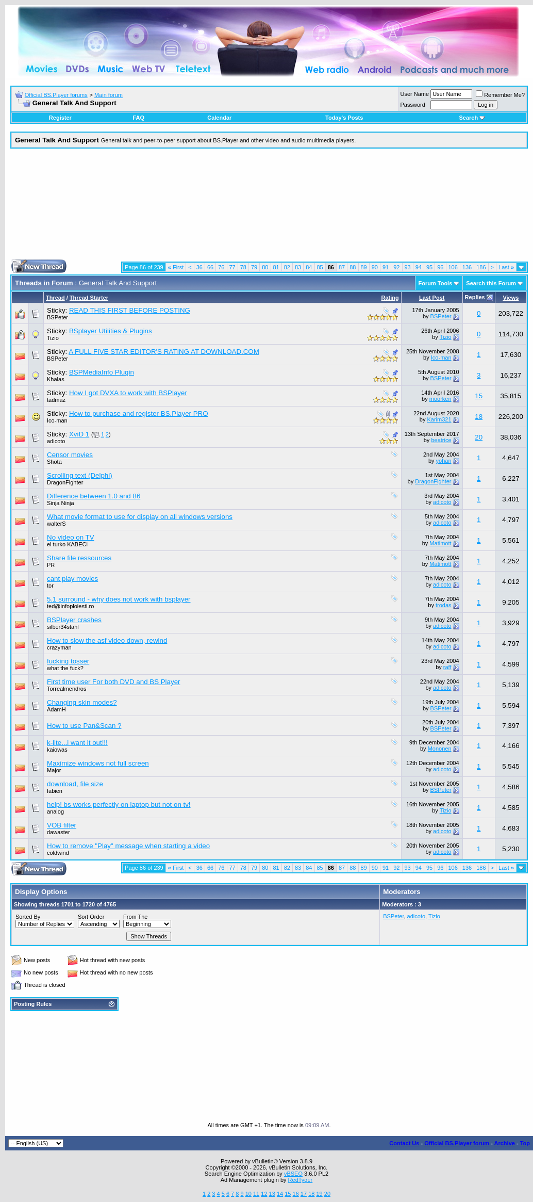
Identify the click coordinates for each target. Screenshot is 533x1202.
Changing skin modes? (82, 702)
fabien (54, 791)
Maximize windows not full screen (98, 763)
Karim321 (439, 419)
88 (352, 267)
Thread (55, 298)
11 (256, 1194)
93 (408, 267)
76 (221, 267)
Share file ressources (79, 558)
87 (342, 267)
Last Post (432, 298)
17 (304, 1194)
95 (429, 267)
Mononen (440, 748)
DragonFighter (65, 482)
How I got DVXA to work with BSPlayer (128, 393)
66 (210, 267)
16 (296, 1194)
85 (320, 267)
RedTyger (300, 1180)
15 (478, 396)
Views (511, 298)
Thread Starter (89, 298)
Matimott (440, 543)
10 (248, 1194)
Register (60, 118)
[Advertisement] (269, 207)
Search (472, 118)
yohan (444, 461)
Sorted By (27, 917)
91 (385, 267)
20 (478, 437)
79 (254, 267)
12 (264, 1194)
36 (199, 267)
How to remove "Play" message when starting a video (128, 846)
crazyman (59, 647)
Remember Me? (500, 95)
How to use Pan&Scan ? (84, 725)
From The (135, 917)
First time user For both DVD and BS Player (113, 682)
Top (525, 1143)
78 (243, 267)
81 (276, 267)
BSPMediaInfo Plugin (101, 372)
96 (440, 267)
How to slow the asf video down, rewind (107, 640)
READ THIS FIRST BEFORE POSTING (129, 310)
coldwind (58, 853)
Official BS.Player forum (456, 1143)
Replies (475, 297)
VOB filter (61, 825)
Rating (390, 298)
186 (481, 267)
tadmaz (56, 400)
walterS (56, 524)
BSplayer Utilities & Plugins (110, 331)
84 (309, 267)
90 (375, 267)
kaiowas (57, 749)
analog (55, 811)
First (176, 267)
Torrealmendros (66, 689)
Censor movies (70, 455)
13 (272, 1194)
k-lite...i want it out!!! (77, 742)
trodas (444, 605)
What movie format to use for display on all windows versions (139, 517)
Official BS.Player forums (56, 95)
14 (280, 1194)
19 (319, 1194)
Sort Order (91, 917)
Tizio (53, 338)
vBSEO (293, 1174)
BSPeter (57, 317)
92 (396, 267)
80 (265, 267)
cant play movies (72, 578)
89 (364, 267)
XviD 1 (79, 434)
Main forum (108, 95)
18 (478, 416)
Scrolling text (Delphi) (79, 475)
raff (447, 667)
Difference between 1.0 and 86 (93, 496)
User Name (415, 94)
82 (287, 267)
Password (413, 105)
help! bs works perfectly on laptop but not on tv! (119, 804)
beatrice (441, 440)
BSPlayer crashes (74, 620)
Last (506, 267)
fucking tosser (68, 661)
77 (232, 267)
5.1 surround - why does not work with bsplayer (119, 599)
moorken (440, 399)
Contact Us (404, 1143)
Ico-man (441, 357)
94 (418, 267)
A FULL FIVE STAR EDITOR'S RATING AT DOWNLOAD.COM (164, 351)
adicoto (56, 441)
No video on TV (70, 537)
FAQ (138, 118)
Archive (504, 1143)
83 (298, 267)
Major (54, 770)
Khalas (55, 379)
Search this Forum (491, 283)
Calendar (219, 118)
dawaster (58, 832)
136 (467, 267)
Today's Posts (344, 118)
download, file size (75, 784)
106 (453, 267)
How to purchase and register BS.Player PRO (138, 413)
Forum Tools (436, 283)
